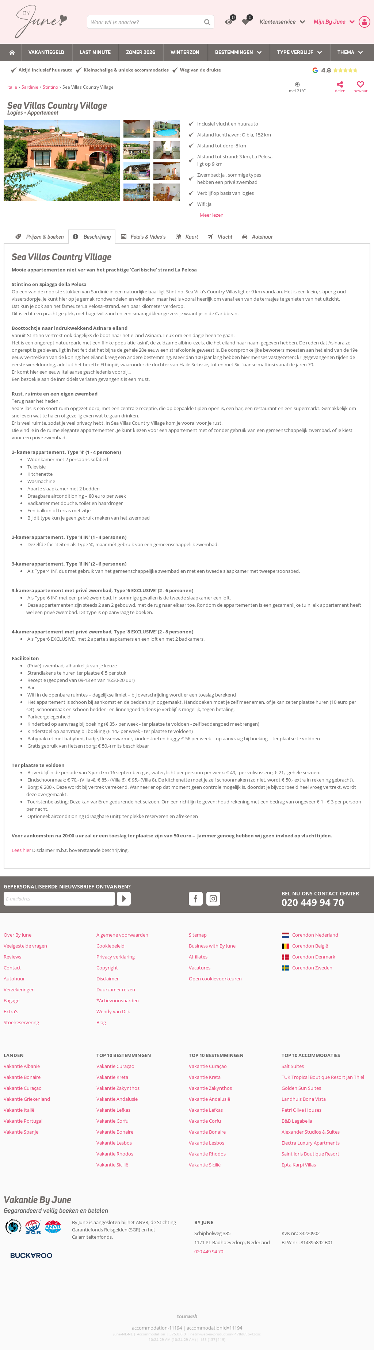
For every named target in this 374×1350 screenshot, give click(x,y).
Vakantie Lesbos (114, 1142)
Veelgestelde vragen (25, 945)
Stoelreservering (21, 1022)
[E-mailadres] (59, 899)
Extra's (11, 1011)
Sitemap (198, 935)
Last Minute (95, 52)
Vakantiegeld (46, 52)
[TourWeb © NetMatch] (187, 1316)
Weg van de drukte (200, 70)
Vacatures (199, 967)
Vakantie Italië (19, 1110)
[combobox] (150, 22)
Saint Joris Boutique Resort (310, 1153)
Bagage (11, 1000)
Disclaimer (107, 978)
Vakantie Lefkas (113, 1110)
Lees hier (21, 850)
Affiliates (198, 956)
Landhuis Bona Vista (304, 1099)
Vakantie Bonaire (22, 1077)
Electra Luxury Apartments (311, 1142)
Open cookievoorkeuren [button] (215, 978)
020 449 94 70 (313, 902)
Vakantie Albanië (22, 1066)
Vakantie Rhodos (114, 1153)
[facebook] (196, 898)
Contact (12, 967)
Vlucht (225, 237)
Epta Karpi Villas (299, 1164)
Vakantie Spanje (21, 1132)
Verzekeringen (19, 989)
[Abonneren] (124, 899)
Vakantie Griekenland (27, 1099)
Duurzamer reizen (115, 989)
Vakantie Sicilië (112, 1164)
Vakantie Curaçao (23, 1088)
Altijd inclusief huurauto (45, 70)
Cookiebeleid (110, 945)
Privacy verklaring (115, 956)
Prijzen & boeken (45, 237)
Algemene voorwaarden (122, 935)
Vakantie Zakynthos (118, 1088)
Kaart (192, 237)
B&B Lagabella (297, 1121)
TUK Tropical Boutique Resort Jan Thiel (323, 1077)
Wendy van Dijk (113, 1011)
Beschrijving (97, 237)
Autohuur (262, 237)
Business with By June (212, 945)
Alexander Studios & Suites (311, 1132)
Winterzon (185, 52)
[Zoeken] (207, 22)
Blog (101, 1022)
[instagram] (213, 898)
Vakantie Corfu (112, 1121)
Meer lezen (212, 215)
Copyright (107, 967)
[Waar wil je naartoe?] (150, 22)
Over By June (17, 935)
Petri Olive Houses (301, 1110)
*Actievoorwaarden (117, 1000)
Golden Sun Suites (301, 1088)
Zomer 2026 (140, 52)
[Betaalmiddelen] (30, 1255)
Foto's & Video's (148, 237)
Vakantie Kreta (112, 1077)
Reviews (12, 956)
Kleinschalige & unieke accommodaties (126, 70)
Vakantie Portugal (23, 1121)
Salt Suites (293, 1066)
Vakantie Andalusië (117, 1099)
